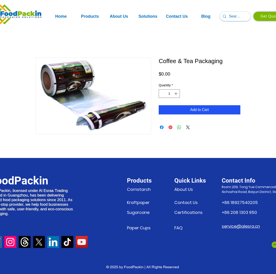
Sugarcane (138, 212)
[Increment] (176, 94)
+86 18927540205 (240, 202)
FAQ (178, 228)
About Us (183, 189)
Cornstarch (139, 189)
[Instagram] (10, 242)
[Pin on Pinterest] (170, 127)
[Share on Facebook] (161, 127)
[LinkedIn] (53, 242)
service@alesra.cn (241, 226)
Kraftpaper (138, 202)
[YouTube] (82, 242)
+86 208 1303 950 (239, 212)
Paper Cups (139, 228)
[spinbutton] (169, 94)
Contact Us (186, 202)
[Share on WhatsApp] (179, 127)
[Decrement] (162, 94)
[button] (89, 16)
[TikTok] (67, 242)
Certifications (188, 212)
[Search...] (235, 16)
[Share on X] (188, 127)
